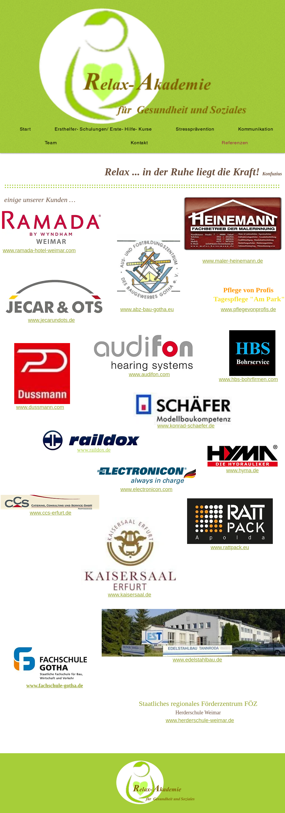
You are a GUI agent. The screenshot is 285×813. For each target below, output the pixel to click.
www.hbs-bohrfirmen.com (248, 379)
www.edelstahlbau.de (197, 660)
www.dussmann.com (40, 407)
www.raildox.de (94, 450)
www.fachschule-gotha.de (54, 685)
